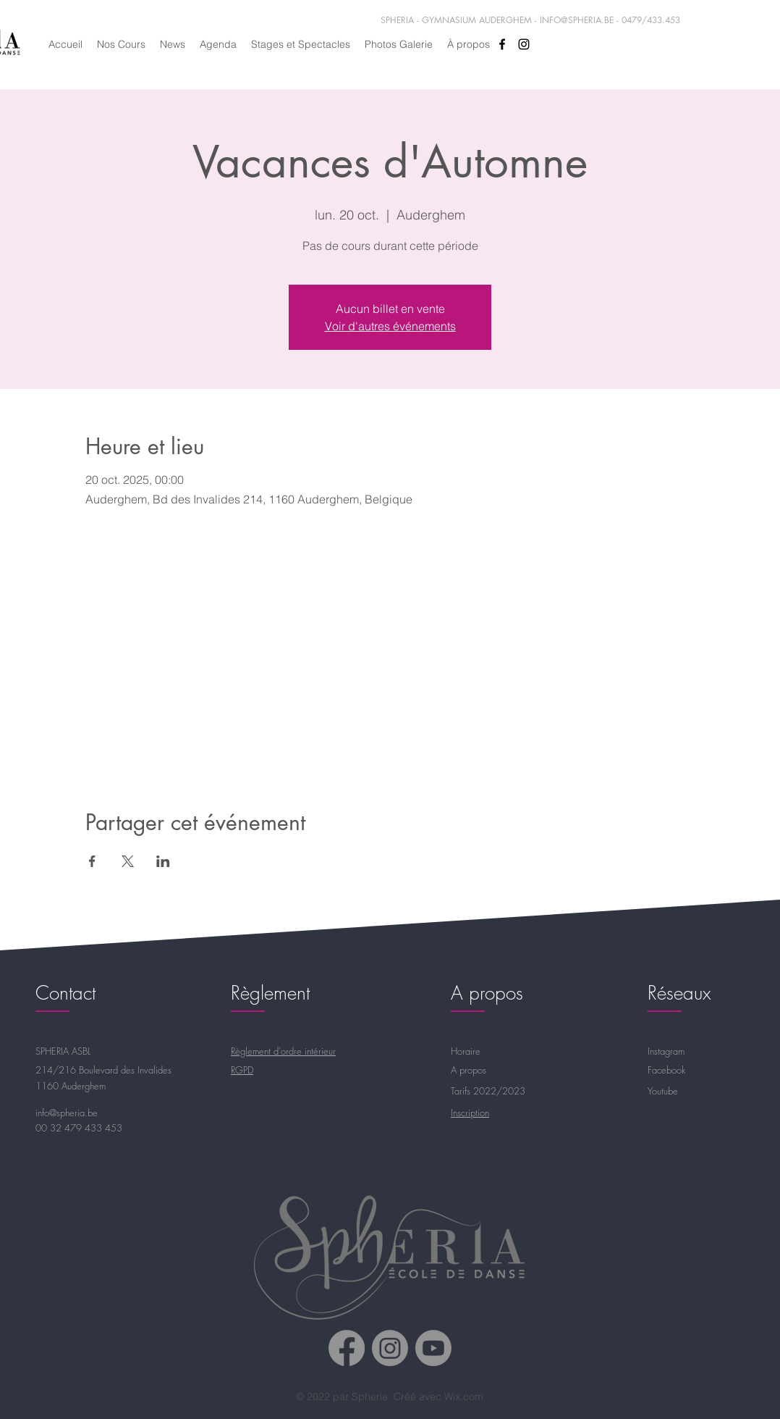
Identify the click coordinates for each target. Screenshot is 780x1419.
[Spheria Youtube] (433, 1348)
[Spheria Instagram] (390, 1348)
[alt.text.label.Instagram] (524, 44)
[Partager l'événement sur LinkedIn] (163, 861)
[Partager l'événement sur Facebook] (92, 861)
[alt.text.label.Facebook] (502, 44)
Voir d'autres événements (390, 326)
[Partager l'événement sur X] (128, 861)
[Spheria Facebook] (346, 1348)
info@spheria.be (66, 1112)
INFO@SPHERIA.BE (577, 20)
